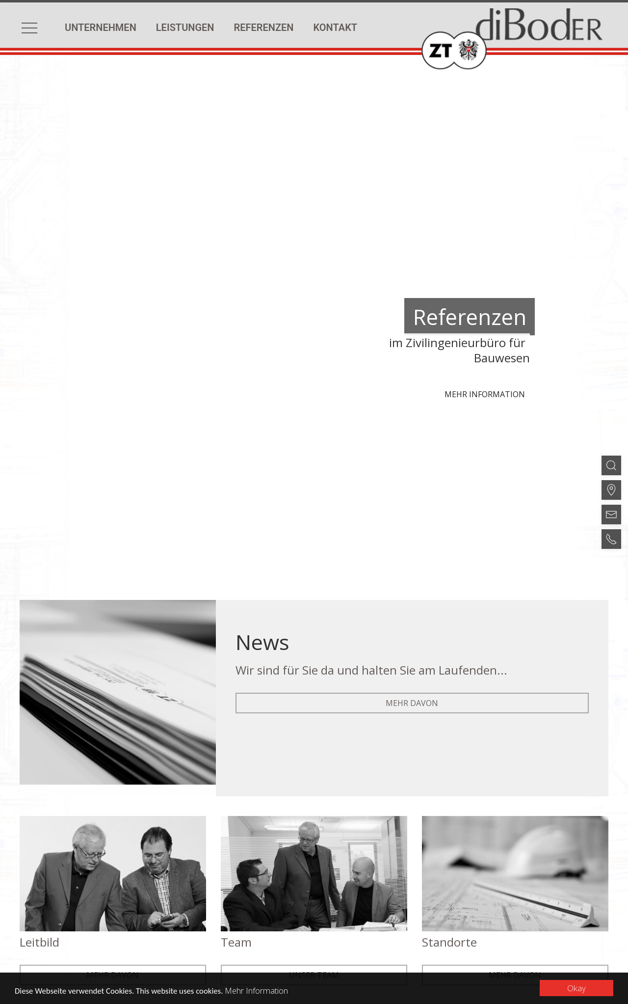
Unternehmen (100, 27)
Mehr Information (259, 990)
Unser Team (314, 822)
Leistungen (185, 27)
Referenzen (264, 27)
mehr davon (412, 548)
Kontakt (335, 27)
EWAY (430, 943)
